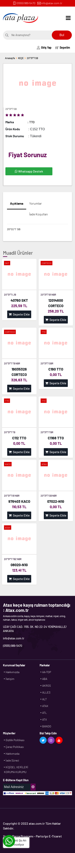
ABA (44, 678)
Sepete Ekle (19, 314)
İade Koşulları (38, 214)
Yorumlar (35, 203)
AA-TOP (46, 672)
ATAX (45, 706)
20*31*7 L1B (10, 294)
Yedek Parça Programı (18, 836)
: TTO (31, 122)
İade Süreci (12, 760)
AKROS (46, 685)
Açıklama (16, 203)
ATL (44, 712)
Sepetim (62, 47)
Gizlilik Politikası (15, 740)
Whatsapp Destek (29, 171)
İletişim (10, 678)
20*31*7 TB (9, 432)
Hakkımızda (12, 672)
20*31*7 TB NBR (12, 363)
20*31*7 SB (32, 58)
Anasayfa (10, 58)
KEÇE (21, 58)
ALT (44, 699)
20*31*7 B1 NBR (48, 294)
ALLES (46, 692)
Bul (61, 35)
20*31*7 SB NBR (49, 495)
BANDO (46, 726)
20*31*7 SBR (47, 363)
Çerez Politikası (15, 746)
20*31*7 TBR (47, 432)
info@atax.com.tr (51, 3)
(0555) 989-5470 (26, 3)
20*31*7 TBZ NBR (12, 559)
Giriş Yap (44, 47)
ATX (44, 719)
